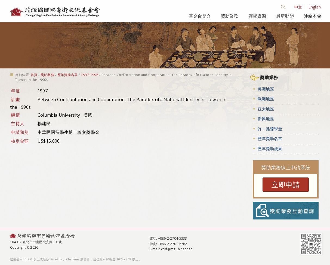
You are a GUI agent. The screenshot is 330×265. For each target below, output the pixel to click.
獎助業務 (230, 16)
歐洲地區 (266, 98)
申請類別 (20, 132)
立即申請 (286, 184)
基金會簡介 (200, 16)
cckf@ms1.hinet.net (176, 249)
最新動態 (285, 16)
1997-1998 (89, 75)
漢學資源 (257, 16)
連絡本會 (313, 16)
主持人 (17, 124)
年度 (15, 91)
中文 (298, 7)
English (315, 7)
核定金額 (20, 141)
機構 (15, 115)
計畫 (15, 100)
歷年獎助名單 (67, 75)
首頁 (34, 75)
